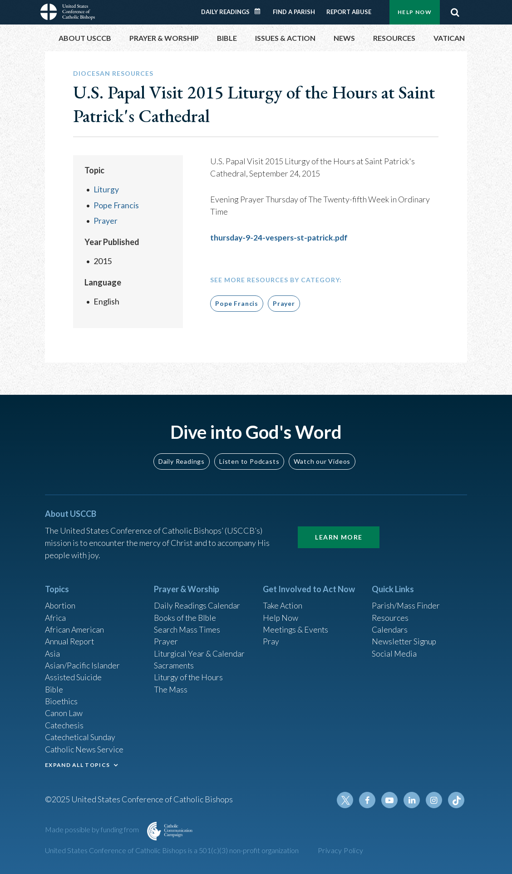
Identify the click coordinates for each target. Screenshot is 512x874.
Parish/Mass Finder (406, 601)
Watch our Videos (322, 456)
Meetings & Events (296, 626)
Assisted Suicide (74, 675)
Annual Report (70, 638)
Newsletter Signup (405, 638)
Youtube (391, 800)
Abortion (61, 601)
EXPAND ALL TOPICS (77, 764)
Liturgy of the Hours (189, 675)
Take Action (283, 601)
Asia (52, 650)
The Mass (171, 687)
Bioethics (62, 699)
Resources (390, 614)
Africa (55, 614)
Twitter (347, 800)
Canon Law (64, 712)
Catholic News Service (84, 748)
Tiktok (456, 800)
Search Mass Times (187, 626)
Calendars (390, 626)
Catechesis (64, 724)
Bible (54, 687)
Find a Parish (294, 11)
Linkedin (412, 800)
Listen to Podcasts (249, 456)
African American (75, 626)
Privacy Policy (341, 850)
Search (455, 12)
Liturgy (106, 189)
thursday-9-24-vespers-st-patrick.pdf (281, 237)
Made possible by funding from (92, 829)
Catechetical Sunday (81, 736)
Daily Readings (225, 11)
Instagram (434, 800)
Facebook (369, 800)
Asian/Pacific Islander (82, 663)
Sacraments (174, 663)
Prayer (106, 220)
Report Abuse (348, 11)
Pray (271, 638)
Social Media (394, 650)
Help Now (415, 12)
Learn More (338, 532)
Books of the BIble (186, 614)
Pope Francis (116, 205)
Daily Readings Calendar (260, 11)
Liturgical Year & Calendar (200, 650)
